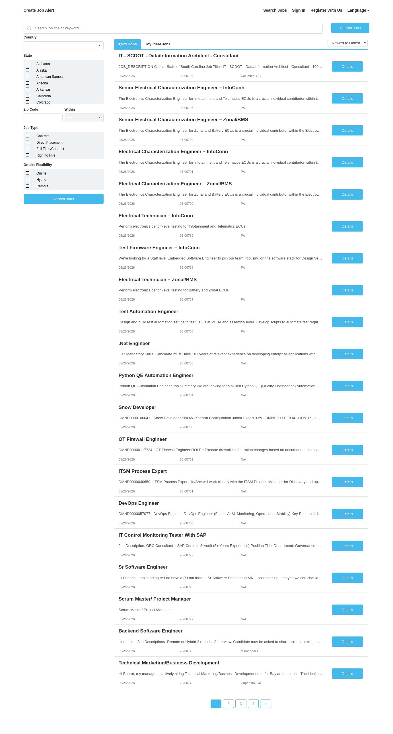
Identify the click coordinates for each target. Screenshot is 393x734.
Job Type (31, 128)
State (28, 56)
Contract (42, 136)
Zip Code (31, 109)
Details (347, 66)
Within (70, 109)
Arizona (42, 83)
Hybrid (41, 180)
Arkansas (43, 90)
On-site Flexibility (38, 165)
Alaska (41, 70)
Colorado (43, 102)
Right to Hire (45, 155)
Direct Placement (49, 143)
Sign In (298, 10)
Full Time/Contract (50, 149)
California (43, 96)
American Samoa (49, 77)
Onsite (41, 173)
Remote (42, 186)
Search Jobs (275, 10)
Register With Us (326, 10)
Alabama (43, 64)
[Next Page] (265, 703)
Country (30, 37)
